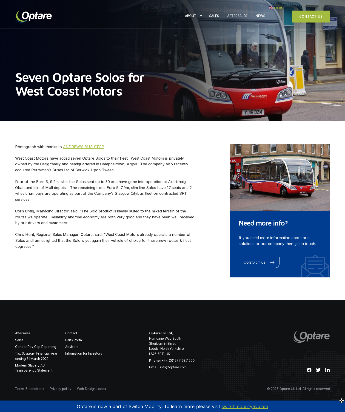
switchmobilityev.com (245, 406)
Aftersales (237, 16)
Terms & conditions (29, 389)
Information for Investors (83, 353)
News (260, 16)
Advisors (71, 347)
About (190, 16)
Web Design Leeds (91, 389)
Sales (214, 16)
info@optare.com (173, 367)
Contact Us (311, 16)
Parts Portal (74, 340)
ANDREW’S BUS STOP (83, 146)
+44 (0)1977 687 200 (178, 360)
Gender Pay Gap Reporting (35, 347)
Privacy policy (60, 389)
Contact (71, 333)
